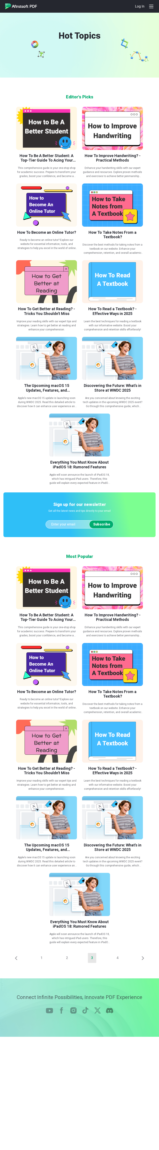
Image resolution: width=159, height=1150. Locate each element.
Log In (139, 6)
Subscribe (101, 524)
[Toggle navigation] (151, 6)
